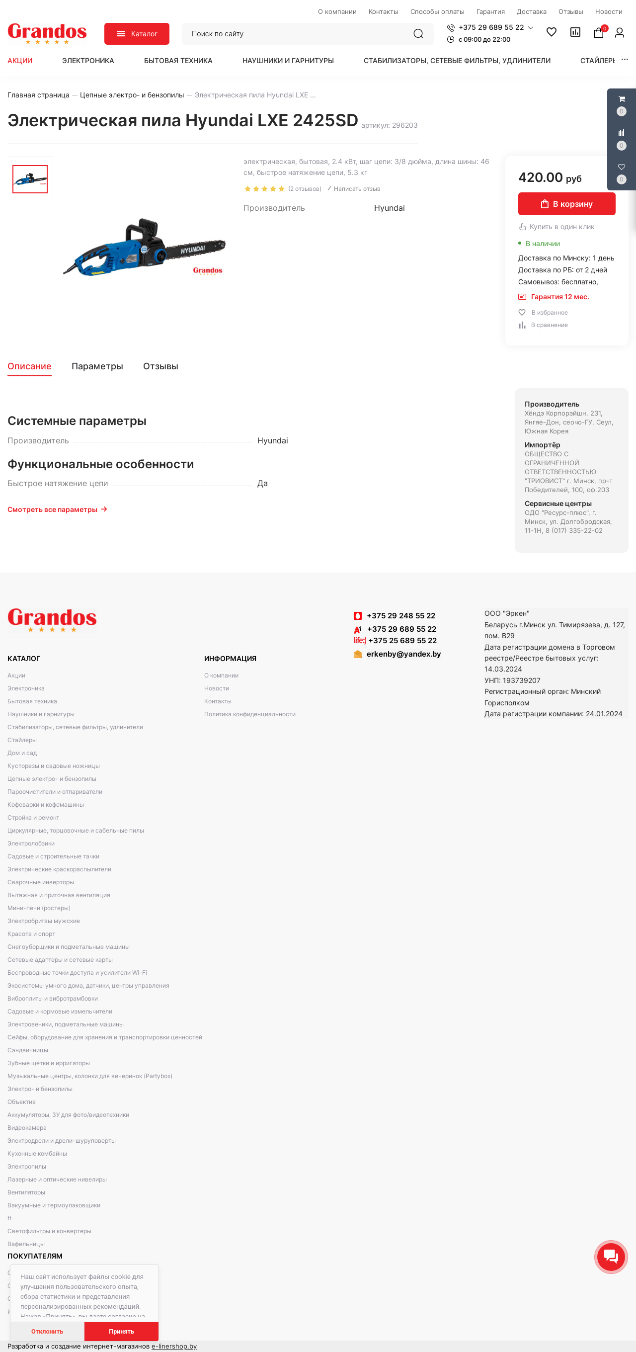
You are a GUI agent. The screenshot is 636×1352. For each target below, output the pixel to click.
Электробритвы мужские (43, 921)
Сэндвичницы (27, 1050)
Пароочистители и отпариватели (54, 791)
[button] (490, 27)
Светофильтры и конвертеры (49, 1231)
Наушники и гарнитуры (288, 60)
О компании (221, 675)
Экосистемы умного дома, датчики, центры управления (88, 985)
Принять (121, 1331)
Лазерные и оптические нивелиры (57, 1179)
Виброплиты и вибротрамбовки (52, 998)
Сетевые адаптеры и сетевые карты (60, 959)
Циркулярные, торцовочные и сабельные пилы (75, 830)
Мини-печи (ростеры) (39, 908)
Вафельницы (26, 1244)
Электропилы (26, 1166)
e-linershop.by (174, 1346)
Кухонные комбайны (37, 1153)
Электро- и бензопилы (40, 1089)
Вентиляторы (26, 1192)
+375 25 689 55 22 (395, 640)
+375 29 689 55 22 (395, 629)
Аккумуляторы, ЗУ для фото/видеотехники (68, 1114)
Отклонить (47, 1331)
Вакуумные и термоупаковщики (53, 1205)
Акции (19, 60)
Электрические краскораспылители (59, 869)
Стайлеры (599, 60)
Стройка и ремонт (33, 817)
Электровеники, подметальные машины (65, 1024)
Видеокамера (27, 1127)
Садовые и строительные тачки (53, 856)
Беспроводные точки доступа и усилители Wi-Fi (77, 972)
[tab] (34, 366)
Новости (216, 688)
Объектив (21, 1101)
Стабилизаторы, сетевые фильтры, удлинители (457, 60)
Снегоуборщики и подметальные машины (68, 946)
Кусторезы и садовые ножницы (53, 765)
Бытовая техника (178, 60)
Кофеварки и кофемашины (45, 804)
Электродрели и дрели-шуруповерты (61, 1140)
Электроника (88, 60)
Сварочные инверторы (40, 882)
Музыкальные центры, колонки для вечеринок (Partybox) (89, 1076)
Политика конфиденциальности (250, 714)
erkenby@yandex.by (404, 654)
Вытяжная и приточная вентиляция (58, 895)
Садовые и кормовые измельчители (59, 1011)
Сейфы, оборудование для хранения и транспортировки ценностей (104, 1037)
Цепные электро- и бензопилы (51, 778)
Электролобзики (31, 843)
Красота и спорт (31, 933)
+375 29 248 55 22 (401, 615)
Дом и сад (22, 753)
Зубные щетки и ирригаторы (48, 1063)
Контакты (218, 701)
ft (9, 1218)
